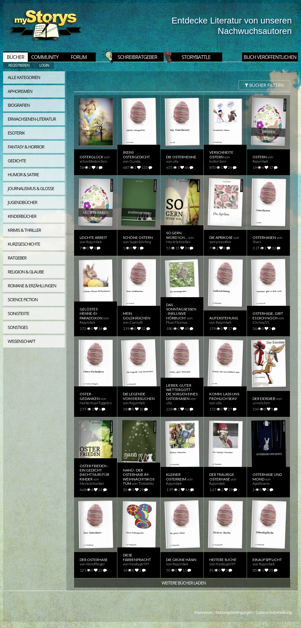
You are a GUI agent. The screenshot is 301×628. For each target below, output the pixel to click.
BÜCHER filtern (264, 85)
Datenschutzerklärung (274, 612)
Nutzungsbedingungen (234, 612)
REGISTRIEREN (18, 65)
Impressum (203, 612)
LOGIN (44, 65)
